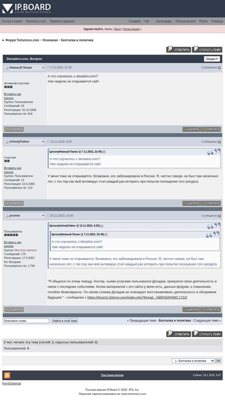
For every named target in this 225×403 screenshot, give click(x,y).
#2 (219, 141)
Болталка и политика (77, 40)
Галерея (135, 21)
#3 (219, 215)
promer (14, 215)
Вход (118, 28)
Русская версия (96, 389)
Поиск (203, 21)
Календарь (164, 21)
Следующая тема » (207, 320)
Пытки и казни (12, 21)
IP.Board (112, 389)
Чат (146, 21)
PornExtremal (11, 383)
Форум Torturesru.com (22, 40)
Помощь (217, 21)
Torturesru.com (36, 21)
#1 (219, 67)
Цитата (8, 98)
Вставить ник (12, 94)
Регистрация (131, 28)
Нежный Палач (20, 67)
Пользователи (186, 21)
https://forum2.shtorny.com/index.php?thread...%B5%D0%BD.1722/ (137, 297)
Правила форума (62, 21)
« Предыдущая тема (141, 320)
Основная (50, 40)
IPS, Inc (134, 389)
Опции (211, 58)
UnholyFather (19, 141)
